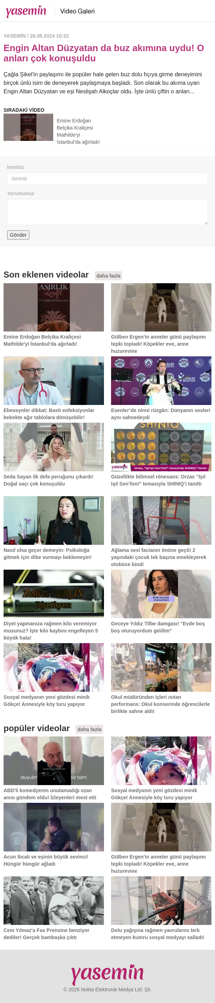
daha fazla (109, 276)
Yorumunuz (20, 193)
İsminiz (15, 167)
